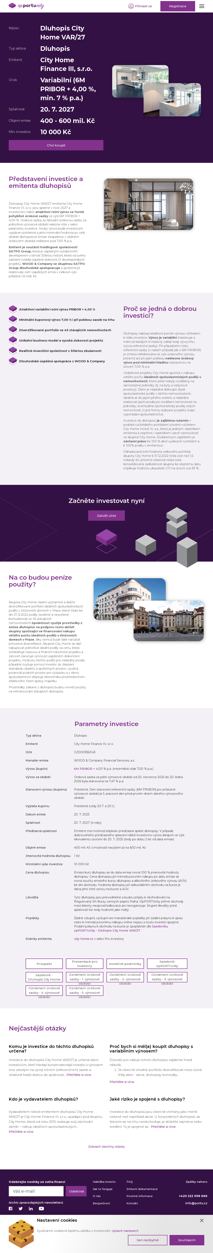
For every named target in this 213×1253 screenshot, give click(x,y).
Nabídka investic (104, 1181)
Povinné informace (139, 1196)
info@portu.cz (196, 1203)
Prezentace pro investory (85, 964)
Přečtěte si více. (79, 1075)
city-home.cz (83, 939)
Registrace (177, 6)
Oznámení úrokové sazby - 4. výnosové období (44, 991)
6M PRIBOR (83, 769)
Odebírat (76, 1191)
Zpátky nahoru (196, 1181)
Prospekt (44, 964)
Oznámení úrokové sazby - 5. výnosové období (84, 991)
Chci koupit (56, 145)
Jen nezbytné (148, 1240)
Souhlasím (187, 1240)
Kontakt (132, 1203)
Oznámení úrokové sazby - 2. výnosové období (125, 977)
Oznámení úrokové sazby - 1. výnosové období (84, 977)
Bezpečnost (101, 1203)
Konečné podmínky (125, 964)
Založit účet (106, 516)
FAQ (129, 1181)
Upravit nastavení (125, 1231)
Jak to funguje (103, 1189)
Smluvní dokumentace (142, 1189)
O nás (97, 1196)
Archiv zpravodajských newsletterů (36, 1202)
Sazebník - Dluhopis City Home (44, 977)
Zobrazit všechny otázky (106, 1146)
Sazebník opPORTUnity (167, 964)
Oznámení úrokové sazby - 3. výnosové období (167, 977)
